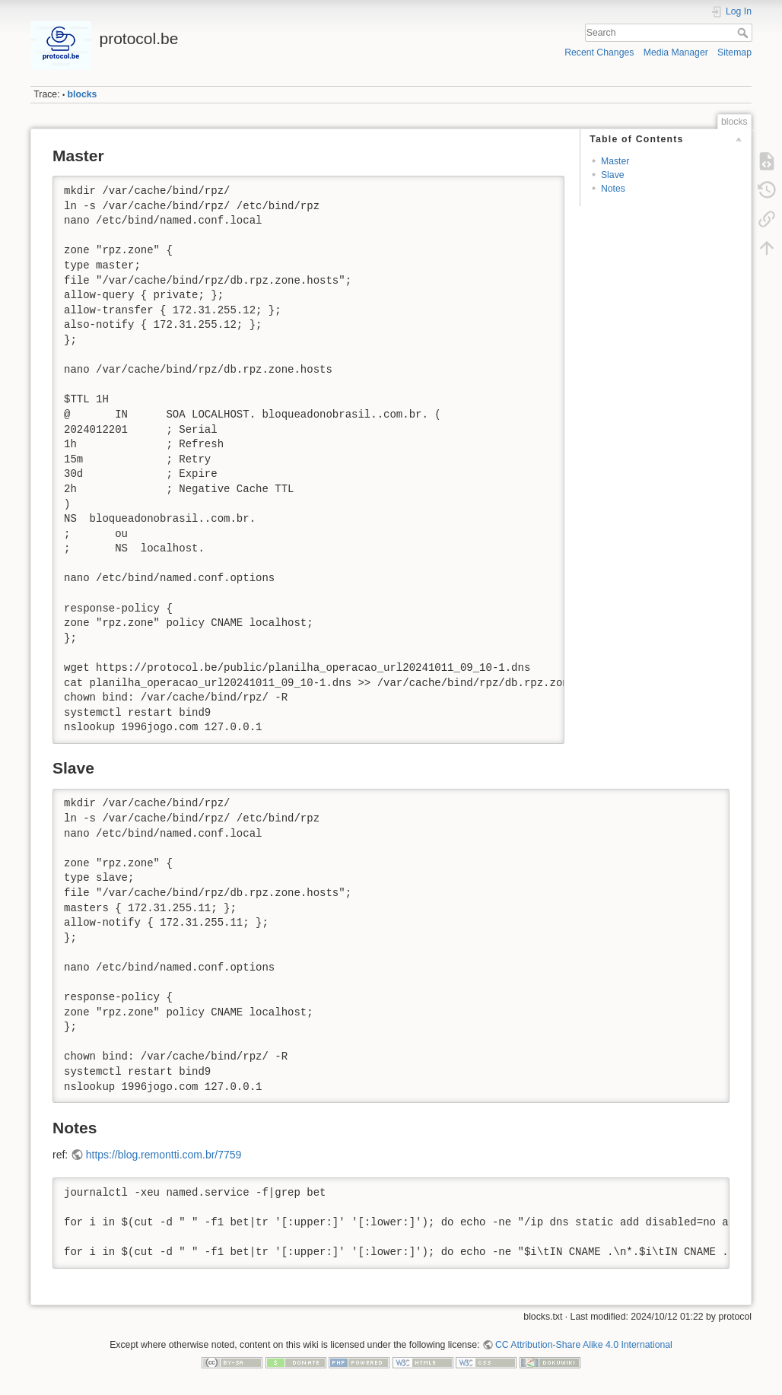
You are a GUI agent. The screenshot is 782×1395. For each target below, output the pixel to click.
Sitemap (734, 52)
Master (615, 161)
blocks (82, 94)
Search (744, 32)
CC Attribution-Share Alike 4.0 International (583, 1344)
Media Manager (676, 52)
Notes (613, 188)
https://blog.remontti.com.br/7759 (164, 1155)
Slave (613, 175)
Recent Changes (599, 52)
